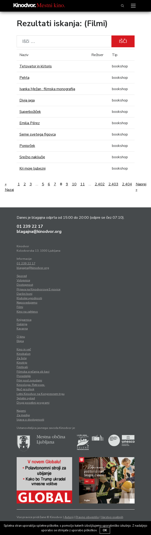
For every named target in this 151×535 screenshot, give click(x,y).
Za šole (22, 358)
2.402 (100, 184)
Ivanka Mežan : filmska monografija (47, 89)
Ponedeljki (24, 376)
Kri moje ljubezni (32, 168)
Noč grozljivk (25, 389)
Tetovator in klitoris (35, 66)
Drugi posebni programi (33, 403)
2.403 (113, 184)
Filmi (20, 307)
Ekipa (20, 341)
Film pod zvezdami (29, 380)
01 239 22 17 (30, 226)
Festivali (22, 367)
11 (82, 184)
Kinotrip (22, 363)
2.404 (127, 184)
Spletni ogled (26, 398)
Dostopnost (25, 285)
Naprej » (141, 187)
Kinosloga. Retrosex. (31, 385)
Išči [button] (123, 41)
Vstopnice (23, 280)
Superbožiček (30, 111)
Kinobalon (24, 354)
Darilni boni (24, 294)
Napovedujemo (27, 303)
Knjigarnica (24, 320)
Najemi (21, 411)
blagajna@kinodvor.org (39, 231)
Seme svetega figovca (37, 134)
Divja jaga (27, 100)
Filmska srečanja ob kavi (33, 372)
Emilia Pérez (29, 123)
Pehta (24, 77)
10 (74, 184)
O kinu (21, 337)
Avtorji (69, 517)
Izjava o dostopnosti (30, 420)
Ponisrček (27, 145)
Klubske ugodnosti (29, 298)
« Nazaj (9, 187)
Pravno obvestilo (87, 517)
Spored (22, 276)
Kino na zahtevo (27, 312)
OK (105, 530)
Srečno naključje (32, 157)
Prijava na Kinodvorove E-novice (38, 289)
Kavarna (22, 328)
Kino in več (24, 349)
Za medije (23, 415)
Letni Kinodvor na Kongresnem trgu (41, 394)
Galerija (22, 324)
